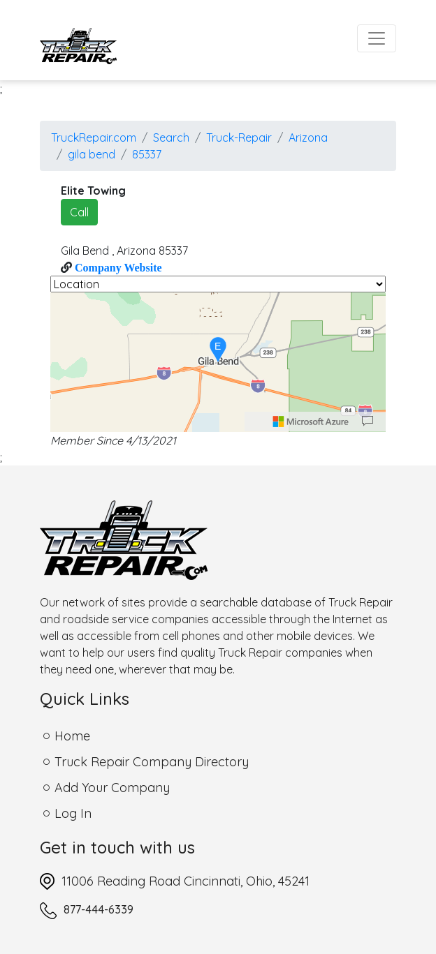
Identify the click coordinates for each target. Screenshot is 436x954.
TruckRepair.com (93, 137)
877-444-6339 (98, 909)
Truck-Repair (239, 137)
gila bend (91, 154)
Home (72, 736)
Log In (73, 813)
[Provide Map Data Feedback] (368, 421)
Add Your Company (112, 788)
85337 (146, 154)
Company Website (117, 267)
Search (171, 137)
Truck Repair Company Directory (151, 762)
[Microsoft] (310, 421)
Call (79, 212)
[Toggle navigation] (376, 38)
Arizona (308, 137)
